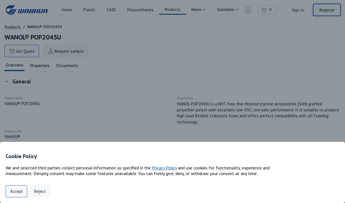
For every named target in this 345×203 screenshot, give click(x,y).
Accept (16, 191)
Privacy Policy (164, 168)
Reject (40, 191)
